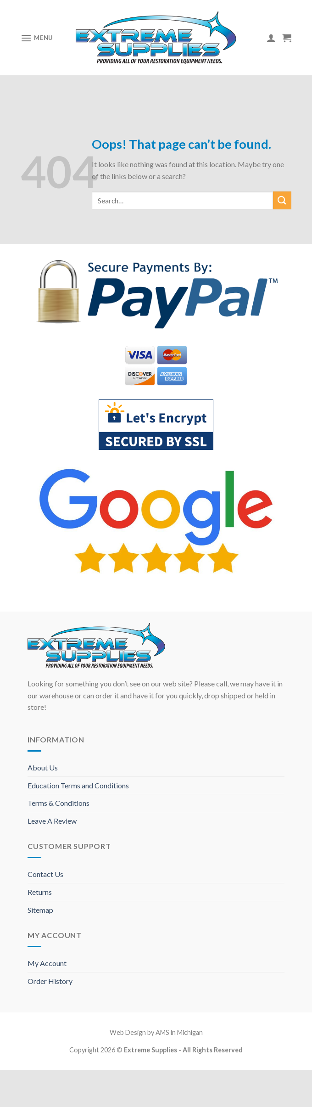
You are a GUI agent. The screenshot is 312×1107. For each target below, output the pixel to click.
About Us (43, 767)
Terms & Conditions (58, 802)
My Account (47, 963)
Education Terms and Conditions (78, 785)
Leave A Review (52, 820)
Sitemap (40, 909)
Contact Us (45, 874)
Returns (40, 892)
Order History (50, 981)
